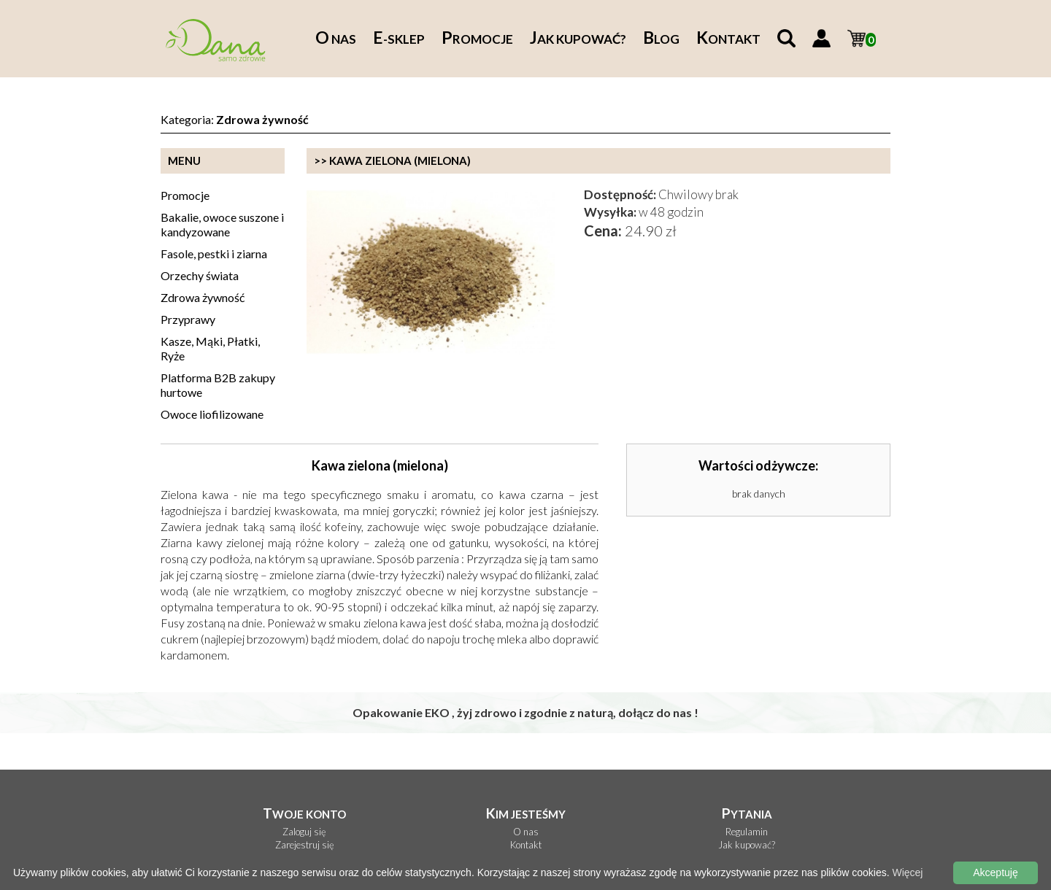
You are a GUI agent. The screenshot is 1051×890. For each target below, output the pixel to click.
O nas (526, 832)
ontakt (728, 39)
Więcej (907, 872)
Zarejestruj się (304, 845)
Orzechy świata (200, 275)
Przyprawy (188, 319)
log (661, 39)
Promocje (185, 195)
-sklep (399, 39)
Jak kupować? (746, 845)
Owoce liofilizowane (212, 414)
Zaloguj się (304, 832)
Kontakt (526, 845)
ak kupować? (578, 39)
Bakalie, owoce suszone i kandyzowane (222, 224)
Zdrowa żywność (203, 297)
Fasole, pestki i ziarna (214, 253)
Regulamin (746, 832)
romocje (477, 39)
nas (335, 39)
